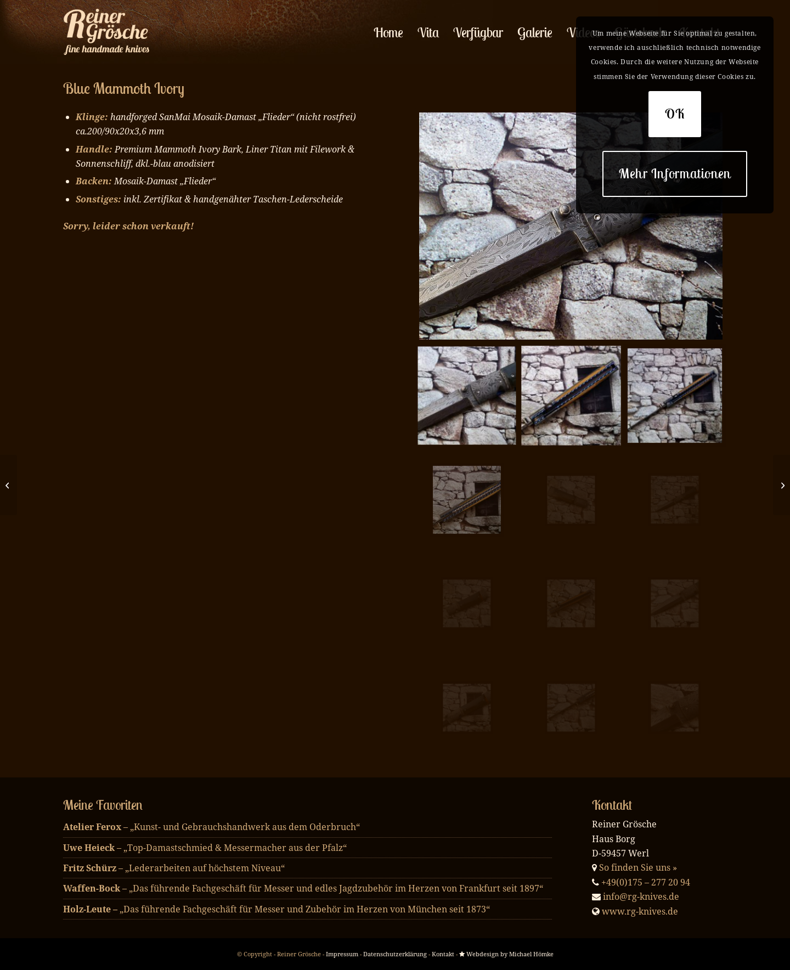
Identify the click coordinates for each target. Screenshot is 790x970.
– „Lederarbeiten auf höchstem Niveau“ (174, 868)
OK (675, 113)
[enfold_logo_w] (109, 32)
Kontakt (443, 954)
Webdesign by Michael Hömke (506, 954)
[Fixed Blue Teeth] (781, 485)
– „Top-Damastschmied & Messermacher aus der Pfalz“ (205, 848)
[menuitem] (388, 32)
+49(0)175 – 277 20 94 (645, 882)
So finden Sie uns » (638, 867)
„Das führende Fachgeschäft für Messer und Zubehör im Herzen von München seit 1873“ (276, 909)
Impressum (342, 954)
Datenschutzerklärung (395, 954)
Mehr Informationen (675, 173)
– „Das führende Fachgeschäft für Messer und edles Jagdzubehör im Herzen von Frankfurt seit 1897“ (303, 888)
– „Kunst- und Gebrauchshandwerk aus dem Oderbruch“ (211, 827)
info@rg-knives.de (641, 896)
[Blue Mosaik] (8, 485)
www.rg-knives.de (640, 911)
